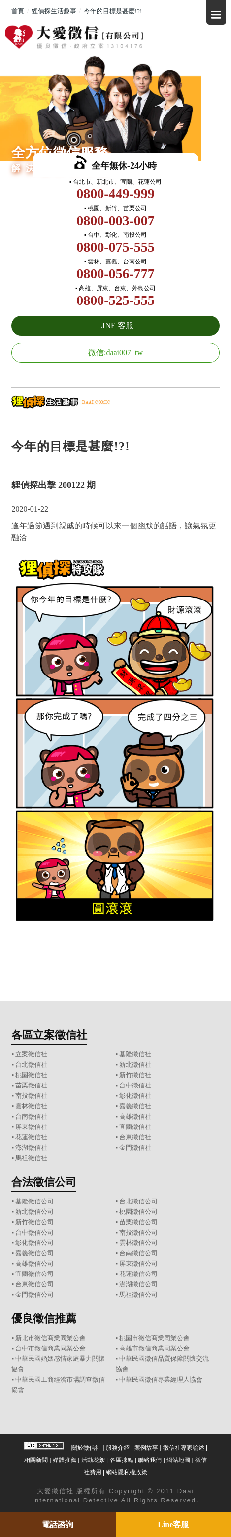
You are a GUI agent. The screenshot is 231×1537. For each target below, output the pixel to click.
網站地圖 (178, 1460)
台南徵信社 (31, 1116)
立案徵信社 (31, 1054)
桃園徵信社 (31, 1075)
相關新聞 (36, 1460)
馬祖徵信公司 (138, 1294)
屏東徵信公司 (138, 1263)
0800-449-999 (115, 193)
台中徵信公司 (34, 1232)
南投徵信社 (31, 1095)
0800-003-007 (115, 220)
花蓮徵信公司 (138, 1273)
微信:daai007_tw (115, 352)
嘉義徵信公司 (34, 1253)
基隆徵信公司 (34, 1201)
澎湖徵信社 (31, 1147)
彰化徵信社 (135, 1095)
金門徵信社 (135, 1147)
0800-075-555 (115, 247)
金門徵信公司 (34, 1294)
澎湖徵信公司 (138, 1284)
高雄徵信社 (135, 1116)
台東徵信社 (135, 1137)
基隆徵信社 (135, 1054)
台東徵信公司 (34, 1284)
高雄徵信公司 (34, 1263)
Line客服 (173, 1524)
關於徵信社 (86, 1447)
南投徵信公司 (138, 1232)
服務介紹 (118, 1447)
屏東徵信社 (31, 1126)
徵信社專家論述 (183, 1447)
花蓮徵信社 (31, 1137)
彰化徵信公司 (34, 1242)
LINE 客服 (115, 325)
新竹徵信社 (135, 1075)
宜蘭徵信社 (135, 1126)
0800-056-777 (115, 273)
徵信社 (63, 1491)
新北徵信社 (135, 1064)
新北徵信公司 (34, 1211)
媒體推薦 (64, 1460)
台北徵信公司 (138, 1201)
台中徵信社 (135, 1085)
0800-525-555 (115, 300)
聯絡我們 (150, 1460)
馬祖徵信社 (31, 1158)
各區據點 (121, 1460)
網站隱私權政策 (126, 1472)
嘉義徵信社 (135, 1106)
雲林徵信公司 (138, 1242)
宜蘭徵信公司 (34, 1273)
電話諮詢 (57, 1524)
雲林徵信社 (31, 1106)
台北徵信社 (31, 1064)
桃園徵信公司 (138, 1211)
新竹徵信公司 (34, 1222)
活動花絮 (93, 1460)
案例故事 (146, 1447)
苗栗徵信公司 (138, 1222)
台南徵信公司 (138, 1253)
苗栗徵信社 (31, 1085)
